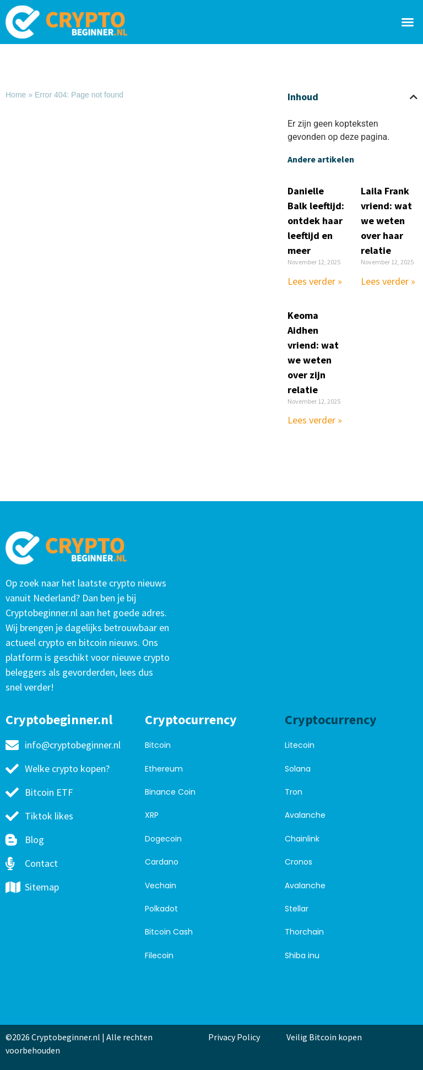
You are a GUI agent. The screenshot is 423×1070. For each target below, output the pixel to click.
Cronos (298, 861)
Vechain (160, 885)
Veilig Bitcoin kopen (325, 1036)
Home (16, 94)
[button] (407, 22)
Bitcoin (158, 745)
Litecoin (299, 745)
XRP (152, 815)
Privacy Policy (234, 1036)
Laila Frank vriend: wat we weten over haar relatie (386, 220)
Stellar (296, 908)
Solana (298, 768)
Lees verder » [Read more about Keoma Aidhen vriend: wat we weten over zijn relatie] (315, 420)
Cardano (161, 861)
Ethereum (164, 768)
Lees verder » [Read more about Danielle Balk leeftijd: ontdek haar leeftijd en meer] (315, 281)
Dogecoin (163, 838)
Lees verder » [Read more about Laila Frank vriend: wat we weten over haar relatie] (388, 281)
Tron (293, 791)
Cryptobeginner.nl (59, 719)
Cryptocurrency (191, 719)
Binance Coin (170, 791)
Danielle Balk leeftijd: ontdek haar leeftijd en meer (316, 220)
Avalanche (305, 815)
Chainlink (302, 838)
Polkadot (161, 908)
